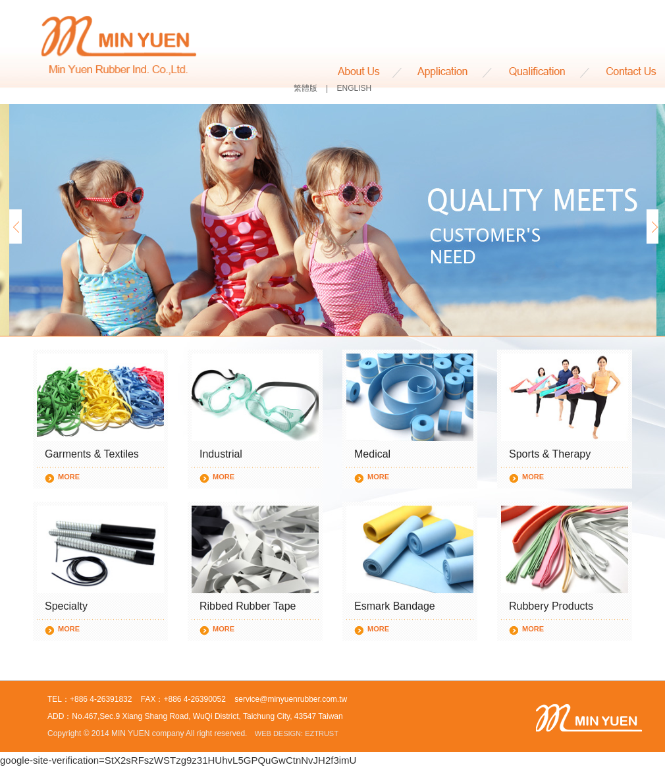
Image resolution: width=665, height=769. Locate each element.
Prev (14, 226)
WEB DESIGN (278, 733)
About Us (370, 72)
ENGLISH (354, 88)
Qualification (542, 72)
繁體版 (305, 88)
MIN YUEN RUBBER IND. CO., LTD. (119, 47)
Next (650, 226)
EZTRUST (321, 733)
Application (448, 72)
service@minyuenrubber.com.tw (290, 699)
